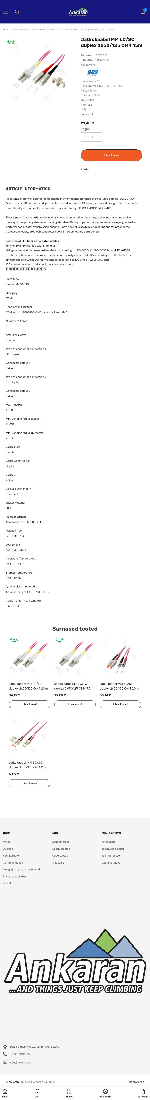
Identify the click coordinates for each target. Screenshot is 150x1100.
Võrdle (85, 169)
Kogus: (85, 129)
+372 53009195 (20, 1054)
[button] (37, 1093)
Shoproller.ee (136, 1082)
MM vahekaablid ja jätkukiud (29, 29)
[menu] (5, 11)
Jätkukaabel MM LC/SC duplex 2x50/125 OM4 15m (87, 29)
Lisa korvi (111, 155)
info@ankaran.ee (20, 1062)
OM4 (51, 29)
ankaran (14, 1082)
